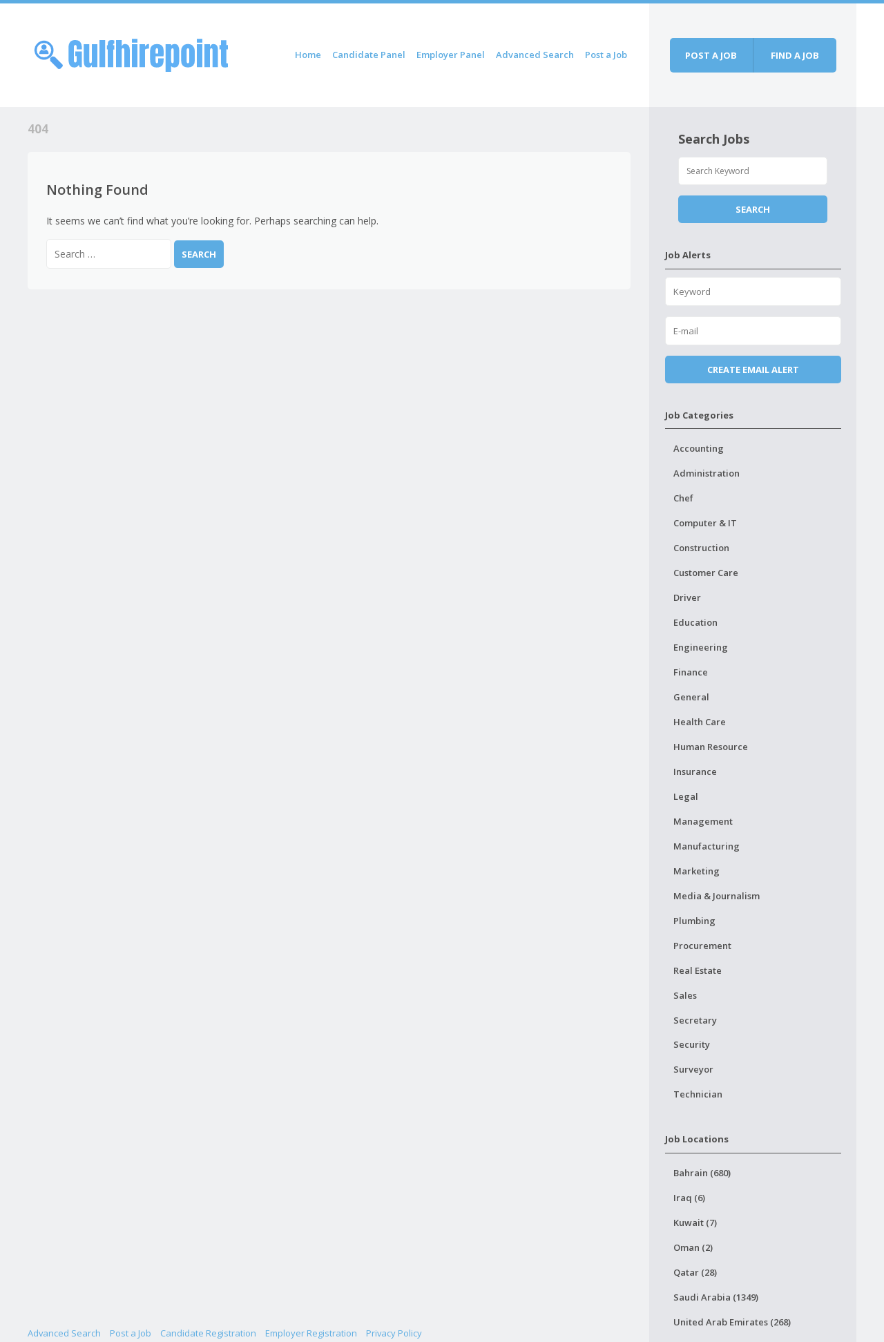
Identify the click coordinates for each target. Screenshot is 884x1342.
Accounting (698, 448)
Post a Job (606, 54)
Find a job (795, 55)
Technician (697, 1094)
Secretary (695, 1020)
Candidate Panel (368, 54)
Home (308, 54)
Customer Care (705, 572)
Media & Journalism (716, 896)
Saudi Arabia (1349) (715, 1297)
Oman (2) (693, 1247)
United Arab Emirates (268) (732, 1322)
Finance (690, 672)
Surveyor (693, 1069)
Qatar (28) (695, 1272)
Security (691, 1044)
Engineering (700, 647)
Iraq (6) (689, 1197)
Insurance (695, 771)
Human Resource (710, 746)
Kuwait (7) (695, 1222)
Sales (685, 995)
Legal (685, 796)
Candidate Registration (208, 1333)
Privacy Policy (394, 1333)
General (691, 697)
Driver (687, 597)
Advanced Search (535, 54)
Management (703, 821)
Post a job (711, 55)
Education (695, 622)
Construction (701, 547)
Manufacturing (706, 846)
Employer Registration (311, 1333)
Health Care (699, 722)
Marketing (696, 871)
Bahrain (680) (702, 1173)
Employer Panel (450, 54)
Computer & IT (705, 523)
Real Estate (697, 970)
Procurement (702, 945)
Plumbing (694, 920)
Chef (683, 498)
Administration (706, 473)
